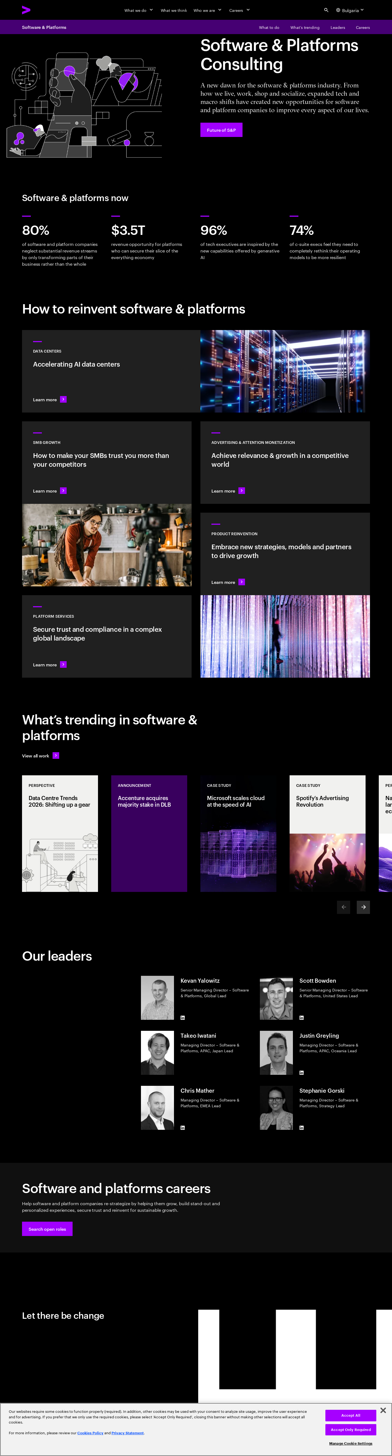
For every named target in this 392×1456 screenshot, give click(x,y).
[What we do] (139, 10)
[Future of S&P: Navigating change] (221, 130)
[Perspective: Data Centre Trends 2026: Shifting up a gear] (60, 833)
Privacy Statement (127, 1433)
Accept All (350, 1415)
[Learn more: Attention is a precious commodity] (285, 462)
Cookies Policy (90, 1433)
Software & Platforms (44, 27)
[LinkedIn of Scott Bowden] (301, 1017)
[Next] (363, 907)
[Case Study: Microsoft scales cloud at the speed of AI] (238, 833)
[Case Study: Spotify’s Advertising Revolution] (328, 833)
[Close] (383, 1410)
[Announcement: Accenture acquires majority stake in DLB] (149, 833)
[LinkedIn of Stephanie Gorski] (301, 1127)
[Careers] (240, 10)
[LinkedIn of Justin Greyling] (301, 1072)
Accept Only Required (351, 1430)
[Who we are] (208, 10)
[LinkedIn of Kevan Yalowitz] (182, 1017)
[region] (196, 1429)
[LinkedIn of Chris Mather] (182, 1127)
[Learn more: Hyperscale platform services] (107, 636)
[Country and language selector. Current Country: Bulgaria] (351, 10)
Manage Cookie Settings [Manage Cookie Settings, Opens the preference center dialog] (350, 1443)
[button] (47, 1229)
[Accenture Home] (39, 10)
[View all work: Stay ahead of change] (40, 755)
